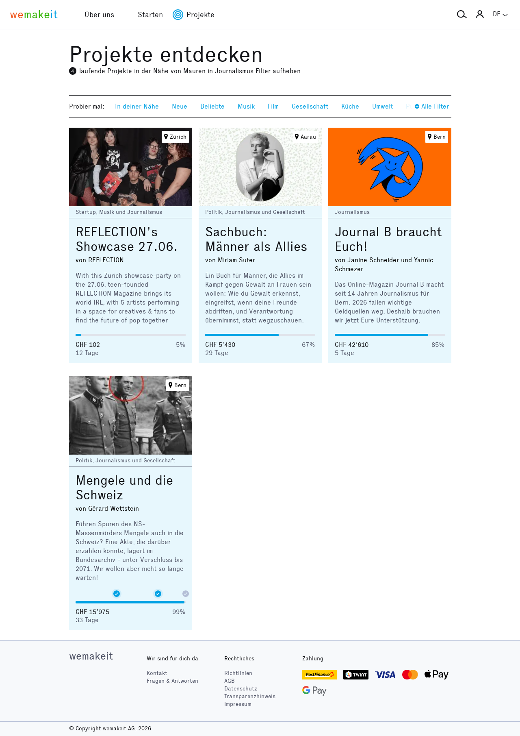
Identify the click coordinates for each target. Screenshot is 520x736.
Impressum (237, 704)
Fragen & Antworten (172, 680)
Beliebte (212, 106)
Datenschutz (240, 688)
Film (273, 106)
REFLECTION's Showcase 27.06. (127, 239)
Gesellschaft (310, 106)
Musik (246, 106)
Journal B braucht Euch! (388, 239)
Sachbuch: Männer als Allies (256, 239)
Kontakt (157, 673)
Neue (179, 106)
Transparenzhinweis (249, 696)
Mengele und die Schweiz (124, 488)
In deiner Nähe (137, 106)
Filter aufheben (278, 71)
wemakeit (91, 655)
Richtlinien (238, 673)
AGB (229, 680)
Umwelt (382, 106)
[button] (462, 14)
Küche (350, 106)
